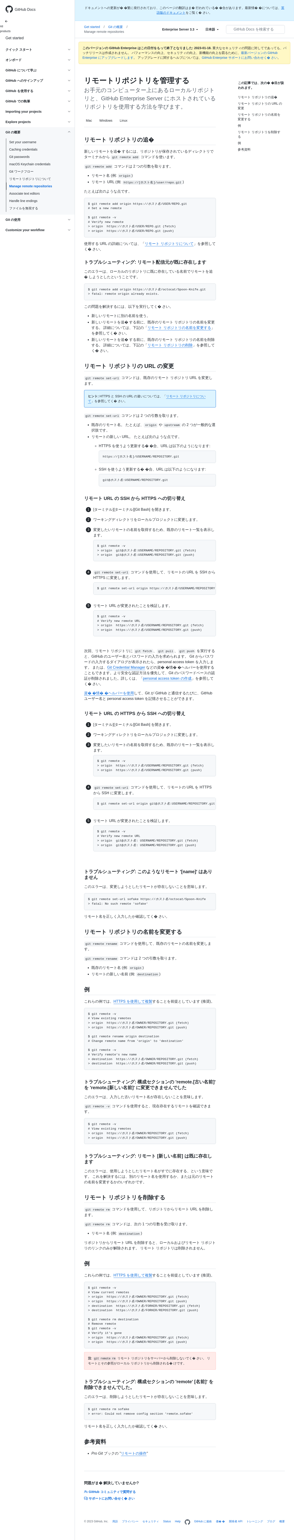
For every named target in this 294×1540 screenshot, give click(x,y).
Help (178, 1521)
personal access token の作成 (167, 678)
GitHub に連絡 (203, 1521)
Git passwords (19, 157)
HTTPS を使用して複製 (132, 1001)
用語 (115, 1521)
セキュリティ (150, 1521)
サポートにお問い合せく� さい (109, 1498)
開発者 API (236, 1521)
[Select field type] (180, 29)
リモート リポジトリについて (169, 244)
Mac (89, 120)
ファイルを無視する (23, 208)
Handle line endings (23, 201)
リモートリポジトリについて (30, 179)
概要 (282, 1521)
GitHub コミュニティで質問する (110, 1492)
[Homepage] (187, 1522)
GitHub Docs (25, 9)
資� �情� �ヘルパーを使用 (109, 693)
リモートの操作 (134, 1453)
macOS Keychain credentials (30, 164)
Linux (123, 120)
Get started (15, 38)
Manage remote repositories (30, 186)
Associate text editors (24, 193)
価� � (220, 1521)
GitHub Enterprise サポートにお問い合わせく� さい (239, 57)
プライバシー (130, 1521)
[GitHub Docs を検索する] (255, 29)
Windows (105, 120)
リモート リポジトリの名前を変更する (179, 328)
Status (167, 1521)
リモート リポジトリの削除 (169, 345)
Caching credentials (23, 149)
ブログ (271, 1521)
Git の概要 (117, 27)
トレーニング (254, 1521)
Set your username (22, 142)
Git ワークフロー (21, 171)
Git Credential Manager (126, 667)
